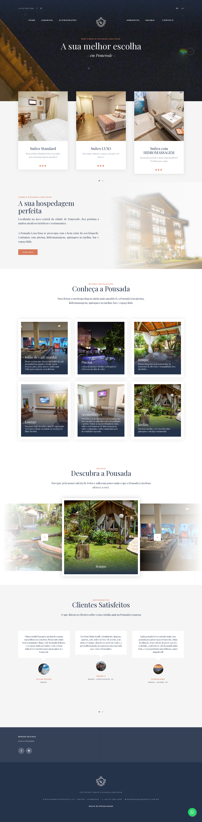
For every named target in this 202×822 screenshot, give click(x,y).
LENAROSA (48, 20)
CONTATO (168, 20)
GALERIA (151, 20)
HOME (33, 20)
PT (177, 8)
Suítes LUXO (101, 148)
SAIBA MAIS (27, 252)
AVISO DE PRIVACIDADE (101, 806)
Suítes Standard (43, 148)
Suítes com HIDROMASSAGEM (159, 150)
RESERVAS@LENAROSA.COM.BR (142, 799)
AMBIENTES (133, 20)
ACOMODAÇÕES (68, 20)
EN (182, 8)
